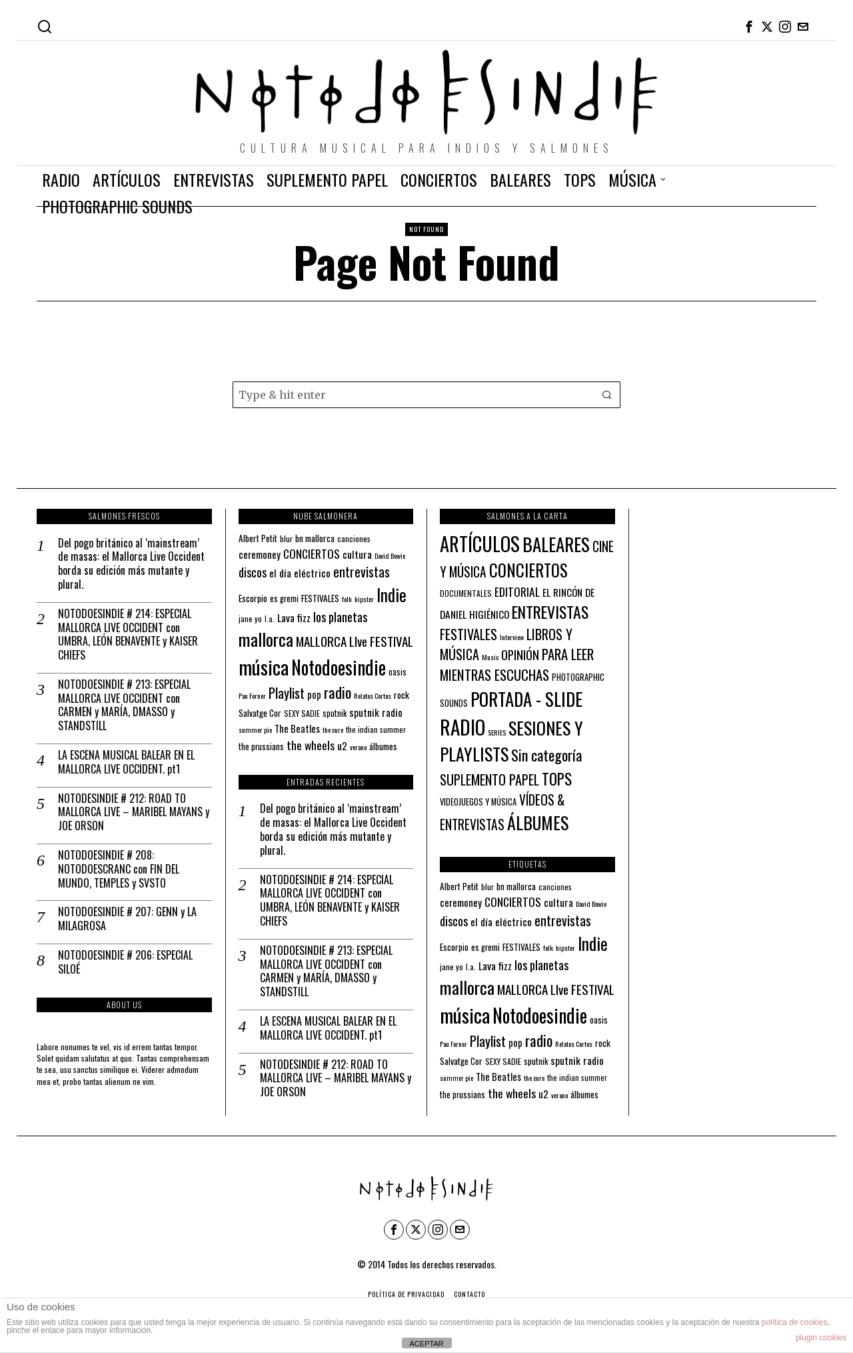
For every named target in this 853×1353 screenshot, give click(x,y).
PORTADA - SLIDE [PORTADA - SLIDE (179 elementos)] (526, 699)
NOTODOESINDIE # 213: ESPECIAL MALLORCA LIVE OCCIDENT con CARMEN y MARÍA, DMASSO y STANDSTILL (124, 705)
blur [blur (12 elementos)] (286, 538)
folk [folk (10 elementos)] (347, 598)
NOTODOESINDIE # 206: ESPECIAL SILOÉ (125, 962)
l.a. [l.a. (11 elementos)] (270, 618)
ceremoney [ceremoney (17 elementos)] (260, 554)
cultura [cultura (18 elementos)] (357, 554)
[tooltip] (749, 27)
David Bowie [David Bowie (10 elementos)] (390, 555)
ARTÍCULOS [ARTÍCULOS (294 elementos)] (480, 543)
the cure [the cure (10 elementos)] (333, 729)
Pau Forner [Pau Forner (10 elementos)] (252, 695)
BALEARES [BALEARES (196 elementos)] (556, 544)
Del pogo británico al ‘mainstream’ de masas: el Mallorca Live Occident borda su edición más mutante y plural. (131, 563)
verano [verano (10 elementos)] (358, 747)
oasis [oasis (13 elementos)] (398, 671)
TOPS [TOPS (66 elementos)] (557, 779)
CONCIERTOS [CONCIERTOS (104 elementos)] (528, 570)
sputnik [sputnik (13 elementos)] (335, 713)
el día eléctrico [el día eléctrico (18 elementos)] (300, 572)
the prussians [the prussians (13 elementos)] (261, 746)
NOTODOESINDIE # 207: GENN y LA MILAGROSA (127, 919)
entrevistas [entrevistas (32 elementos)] (361, 571)
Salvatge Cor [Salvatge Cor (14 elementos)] (260, 713)
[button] (607, 394)
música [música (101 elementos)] (264, 666)
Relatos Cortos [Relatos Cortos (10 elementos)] (372, 695)
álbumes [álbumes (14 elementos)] (383, 746)
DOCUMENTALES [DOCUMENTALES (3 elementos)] (466, 593)
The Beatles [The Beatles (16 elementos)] (297, 729)
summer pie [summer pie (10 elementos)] (255, 729)
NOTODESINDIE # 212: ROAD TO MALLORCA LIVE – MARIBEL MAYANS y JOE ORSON (133, 812)
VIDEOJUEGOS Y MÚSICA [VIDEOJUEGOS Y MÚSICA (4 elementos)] (478, 802)
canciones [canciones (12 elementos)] (354, 538)
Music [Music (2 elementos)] (490, 656)
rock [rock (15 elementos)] (401, 695)
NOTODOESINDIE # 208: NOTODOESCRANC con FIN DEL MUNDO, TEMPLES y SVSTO (118, 869)
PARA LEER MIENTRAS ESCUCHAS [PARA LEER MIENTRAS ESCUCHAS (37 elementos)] (517, 664)
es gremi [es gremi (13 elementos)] (284, 598)
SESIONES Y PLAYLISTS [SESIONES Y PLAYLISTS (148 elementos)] (511, 741)
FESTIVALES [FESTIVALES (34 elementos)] (468, 634)
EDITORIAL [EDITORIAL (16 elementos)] (517, 591)
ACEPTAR (426, 1344)
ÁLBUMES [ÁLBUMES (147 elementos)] (537, 823)
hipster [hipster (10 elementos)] (364, 598)
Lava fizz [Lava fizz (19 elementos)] (294, 617)
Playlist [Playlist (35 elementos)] (287, 692)
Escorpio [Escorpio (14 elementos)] (253, 598)
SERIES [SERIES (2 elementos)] (497, 732)
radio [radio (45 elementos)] (337, 692)
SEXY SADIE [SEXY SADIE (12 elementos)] (302, 713)
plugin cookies (821, 1337)
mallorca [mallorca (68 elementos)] (266, 639)
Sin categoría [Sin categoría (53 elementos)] (546, 755)
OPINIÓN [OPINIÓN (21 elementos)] (520, 654)
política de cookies (795, 1322)
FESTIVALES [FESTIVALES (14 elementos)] (320, 598)
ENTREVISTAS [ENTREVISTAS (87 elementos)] (550, 611)
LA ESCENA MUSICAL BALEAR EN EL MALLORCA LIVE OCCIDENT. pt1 (126, 762)
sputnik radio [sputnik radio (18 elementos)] (376, 712)
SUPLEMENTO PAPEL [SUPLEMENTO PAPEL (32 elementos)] (489, 780)
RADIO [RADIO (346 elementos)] (462, 726)
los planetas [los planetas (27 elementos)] (340, 616)
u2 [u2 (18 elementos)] (342, 745)
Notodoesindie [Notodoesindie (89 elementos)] (338, 667)
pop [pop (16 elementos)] (314, 695)
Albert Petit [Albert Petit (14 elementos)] (258, 538)
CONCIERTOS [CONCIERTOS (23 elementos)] (311, 553)
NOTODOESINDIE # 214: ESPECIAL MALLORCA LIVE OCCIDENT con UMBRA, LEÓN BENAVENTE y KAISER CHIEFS (128, 634)
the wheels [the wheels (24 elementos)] (311, 745)
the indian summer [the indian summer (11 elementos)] (376, 729)
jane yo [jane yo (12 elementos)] (250, 618)
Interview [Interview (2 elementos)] (512, 636)
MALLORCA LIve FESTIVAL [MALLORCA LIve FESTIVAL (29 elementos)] (354, 641)
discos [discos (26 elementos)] (253, 572)
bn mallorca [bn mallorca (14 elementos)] (315, 538)
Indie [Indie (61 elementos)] (392, 594)
